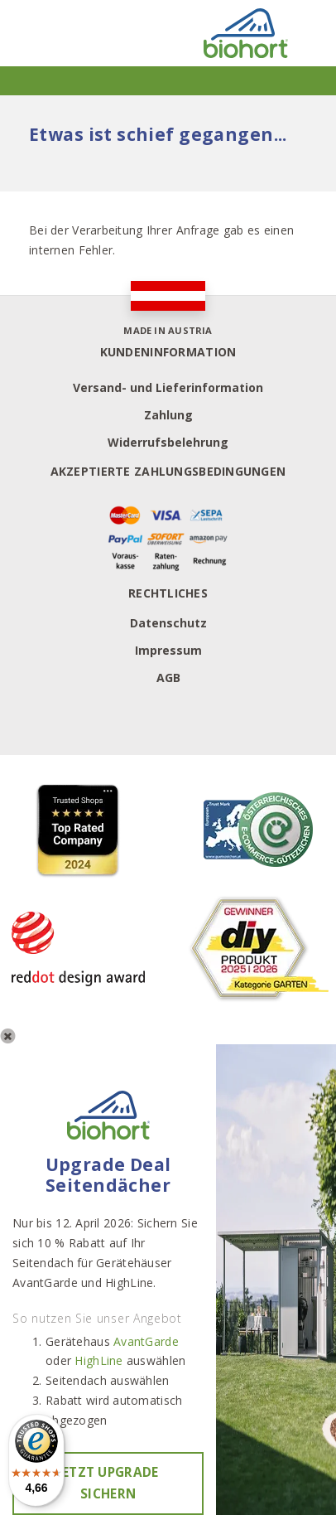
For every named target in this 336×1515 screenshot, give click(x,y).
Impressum (168, 650)
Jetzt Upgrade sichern (108, 1483)
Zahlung (168, 415)
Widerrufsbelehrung (168, 442)
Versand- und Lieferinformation (168, 387)
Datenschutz (168, 623)
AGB (168, 677)
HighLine (98, 1360)
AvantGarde (146, 1341)
